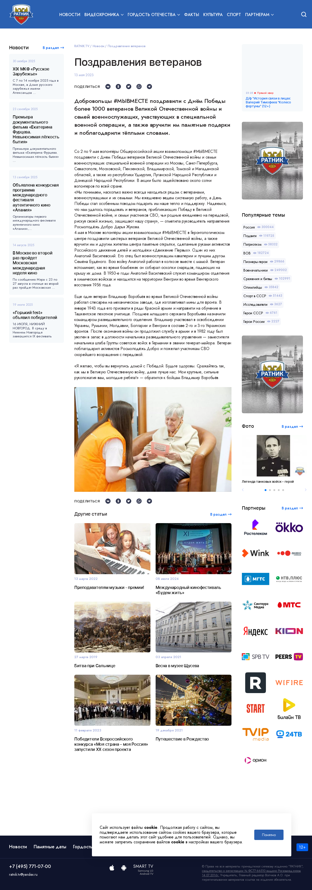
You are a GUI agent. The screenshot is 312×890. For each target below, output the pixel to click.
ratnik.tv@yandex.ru (23, 874)
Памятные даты (50, 846)
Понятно (269, 834)
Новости (69, 15)
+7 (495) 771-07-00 (30, 866)
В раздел (51, 48)
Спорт (234, 15)
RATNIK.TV (81, 46)
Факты (191, 15)
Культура (213, 15)
